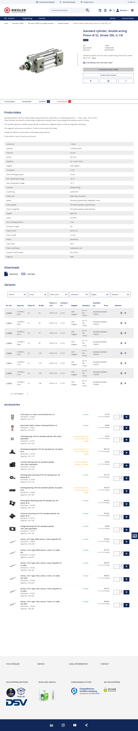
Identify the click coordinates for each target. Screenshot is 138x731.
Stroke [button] (31, 294)
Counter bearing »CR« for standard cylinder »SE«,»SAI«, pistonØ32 (37, 463)
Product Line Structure (15, 645)
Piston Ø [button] (11, 294)
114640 (9, 353)
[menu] (52, 18)
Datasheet (13, 274)
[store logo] (25, 10)
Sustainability (11, 638)
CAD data (31, 274)
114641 (9, 363)
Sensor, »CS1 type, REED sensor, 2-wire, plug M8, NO (40, 539)
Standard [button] (115, 294)
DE (128, 2)
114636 (9, 313)
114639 (9, 343)
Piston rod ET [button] (54, 294)
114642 (9, 373)
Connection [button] (74, 294)
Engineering (27, 18)
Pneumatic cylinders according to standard (40, 23)
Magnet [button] (93, 294)
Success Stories (128, 18)
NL (134, 2)
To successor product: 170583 (108, 70)
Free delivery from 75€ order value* (99, 63)
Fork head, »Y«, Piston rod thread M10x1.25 (37, 414)
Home (6, 23)
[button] (124, 10)
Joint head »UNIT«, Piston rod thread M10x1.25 (38, 425)
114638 (9, 333)
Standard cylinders (63, 23)
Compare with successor (108, 75)
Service (112, 18)
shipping (107, 416)
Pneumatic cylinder (18, 23)
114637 (9, 323)
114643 (9, 383)
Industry (42, 18)
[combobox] (68, 10)
